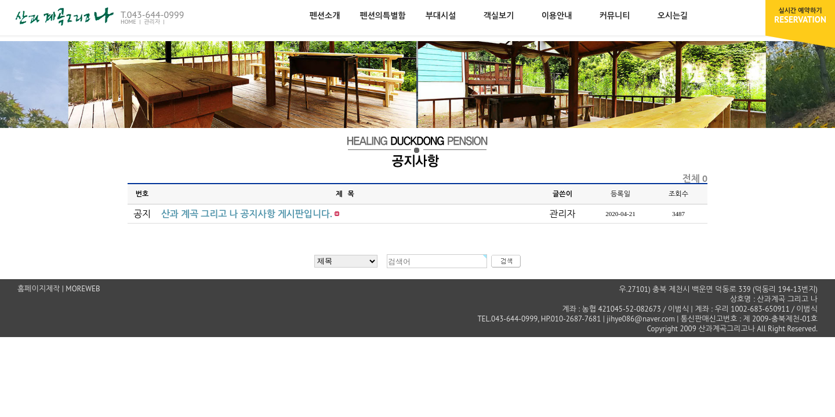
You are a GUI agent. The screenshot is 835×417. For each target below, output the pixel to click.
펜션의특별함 (383, 15)
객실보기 (499, 15)
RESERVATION (800, 15)
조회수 (678, 193)
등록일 (620, 193)
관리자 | (155, 21)
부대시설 (441, 15)
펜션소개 (325, 15)
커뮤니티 (615, 15)
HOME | (131, 21)
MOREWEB (83, 289)
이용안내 (557, 15)
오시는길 (673, 15)
